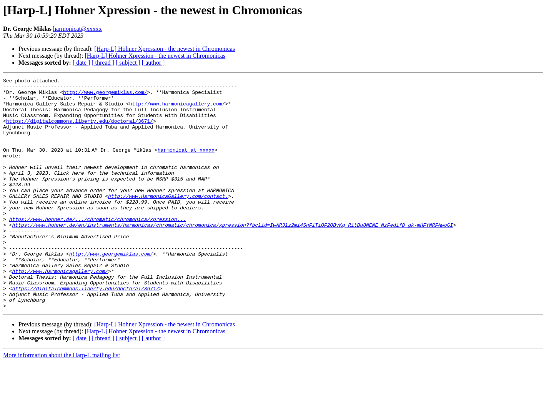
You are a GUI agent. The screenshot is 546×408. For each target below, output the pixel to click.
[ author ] (153, 62)
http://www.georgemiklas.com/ (105, 95)
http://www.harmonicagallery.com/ (177, 109)
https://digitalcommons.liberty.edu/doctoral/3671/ (79, 130)
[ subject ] (128, 62)
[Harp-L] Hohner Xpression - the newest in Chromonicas (164, 48)
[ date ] (81, 62)
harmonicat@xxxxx (77, 28)
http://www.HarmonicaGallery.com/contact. (168, 220)
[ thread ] (103, 62)
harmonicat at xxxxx (187, 164)
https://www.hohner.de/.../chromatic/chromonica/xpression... (97, 247)
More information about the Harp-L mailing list (61, 401)
